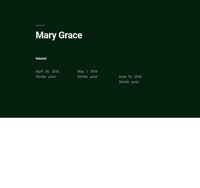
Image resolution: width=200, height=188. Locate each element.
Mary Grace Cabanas (53, 66)
